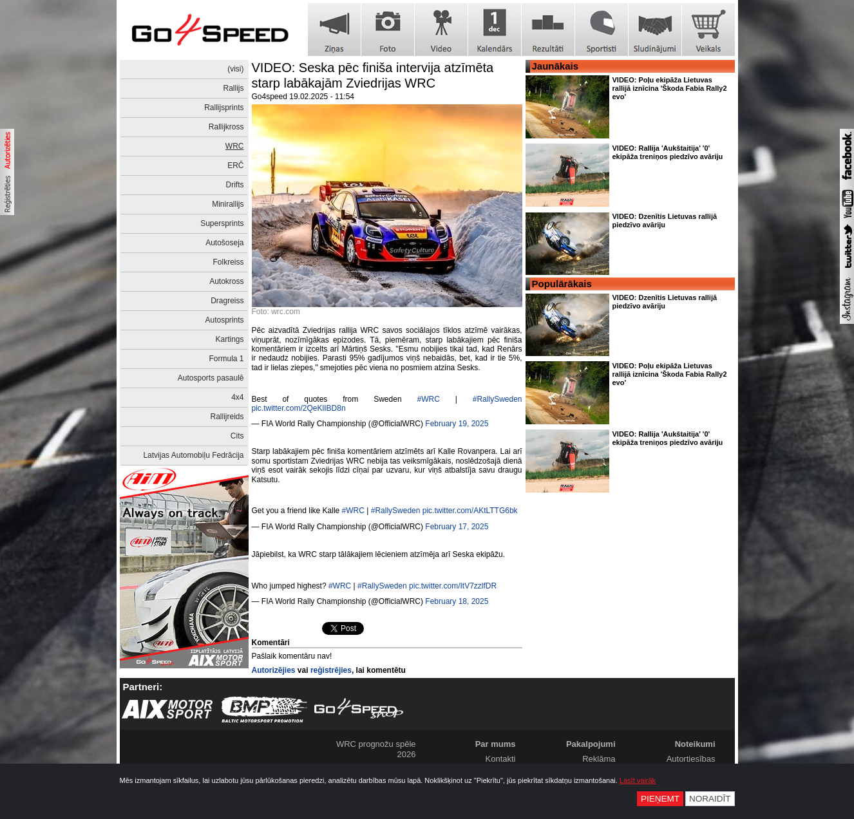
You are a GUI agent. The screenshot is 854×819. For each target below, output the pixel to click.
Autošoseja (224, 242)
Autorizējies (274, 670)
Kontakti (501, 759)
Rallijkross (226, 126)
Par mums (495, 744)
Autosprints (224, 320)
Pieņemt (660, 799)
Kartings (229, 339)
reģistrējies (331, 670)
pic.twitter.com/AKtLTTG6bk (470, 510)
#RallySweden (497, 399)
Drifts (235, 184)
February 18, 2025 (456, 601)
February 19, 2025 (456, 423)
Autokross (226, 281)
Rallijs (233, 88)
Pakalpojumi (591, 744)
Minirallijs (227, 204)
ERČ (235, 165)
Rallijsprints (223, 107)
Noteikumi (695, 744)
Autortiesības (691, 759)
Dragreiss (227, 300)
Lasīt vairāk (638, 780)
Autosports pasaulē (211, 377)
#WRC (428, 399)
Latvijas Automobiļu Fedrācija (193, 455)
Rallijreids (226, 416)
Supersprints (221, 223)
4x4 (237, 397)
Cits (237, 435)
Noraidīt (710, 799)
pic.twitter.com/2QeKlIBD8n (299, 408)
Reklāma (598, 759)
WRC (234, 146)
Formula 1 (226, 358)
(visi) (235, 68)
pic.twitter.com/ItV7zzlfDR (453, 585)
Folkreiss (228, 262)
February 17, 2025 (456, 526)
